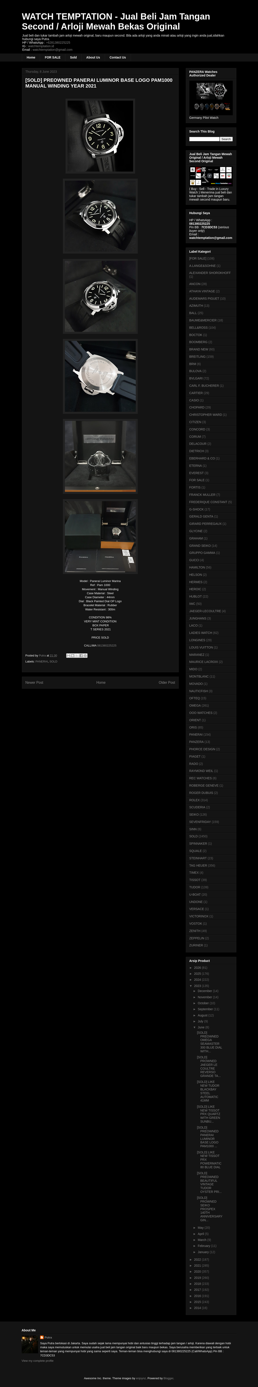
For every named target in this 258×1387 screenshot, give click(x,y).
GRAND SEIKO (200, 545)
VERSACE (196, 909)
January (204, 1252)
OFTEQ (194, 698)
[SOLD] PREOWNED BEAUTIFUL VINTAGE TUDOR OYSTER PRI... (209, 1182)
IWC (192, 604)
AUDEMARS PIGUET (204, 298)
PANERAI (41, 661)
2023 (198, 986)
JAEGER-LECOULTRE (205, 611)
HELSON (195, 574)
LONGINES (197, 640)
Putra (48, 1337)
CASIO (194, 400)
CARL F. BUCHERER (204, 385)
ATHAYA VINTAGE (202, 291)
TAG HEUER (198, 865)
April (201, 1234)
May (201, 1227)
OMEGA (195, 705)
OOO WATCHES (201, 713)
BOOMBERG (198, 342)
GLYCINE (196, 531)
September (206, 1009)
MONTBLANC (199, 676)
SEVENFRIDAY (200, 822)
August (203, 1015)
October (204, 1003)
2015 (198, 1302)
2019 (198, 1278)
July (201, 1021)
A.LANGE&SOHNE (202, 266)
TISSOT (195, 880)
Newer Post (34, 682)
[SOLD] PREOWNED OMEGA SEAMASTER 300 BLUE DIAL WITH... (209, 1042)
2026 (198, 967)
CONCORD (197, 429)
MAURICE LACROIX (203, 662)
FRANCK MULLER (202, 494)
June (201, 1027)
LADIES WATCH (200, 633)
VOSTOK (195, 923)
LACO (193, 625)
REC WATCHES (200, 778)
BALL (193, 313)
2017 (198, 1289)
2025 (198, 973)
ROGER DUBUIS (201, 793)
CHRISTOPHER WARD (205, 414)
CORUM (195, 436)
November (205, 997)
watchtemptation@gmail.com (52, 49)
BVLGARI (196, 378)
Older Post (167, 682)
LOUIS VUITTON (201, 647)
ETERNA (195, 465)
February (204, 1246)
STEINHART (198, 858)
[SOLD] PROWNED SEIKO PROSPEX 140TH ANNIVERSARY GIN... (209, 1209)
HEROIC (195, 589)
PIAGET (195, 756)
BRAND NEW (198, 349)
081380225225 (106, 645)
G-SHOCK (196, 509)
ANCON (195, 284)
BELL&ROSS (198, 327)
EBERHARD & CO (202, 458)
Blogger (168, 1378)
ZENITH (195, 931)
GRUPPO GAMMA (202, 553)
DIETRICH (196, 451)
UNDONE (196, 902)
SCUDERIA (197, 807)
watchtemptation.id (41, 46)
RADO (193, 764)
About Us (93, 57)
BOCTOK (195, 335)
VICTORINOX (199, 916)
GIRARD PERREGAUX (205, 523)
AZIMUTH (196, 305)
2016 (198, 1296)
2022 (198, 1259)
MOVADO (196, 684)
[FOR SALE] (197, 258)
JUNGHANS (197, 618)
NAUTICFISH (198, 691)
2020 (198, 1271)
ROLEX (194, 800)
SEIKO (194, 814)
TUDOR (194, 887)
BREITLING (197, 356)
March (202, 1240)
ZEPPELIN (196, 938)
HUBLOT (195, 596)
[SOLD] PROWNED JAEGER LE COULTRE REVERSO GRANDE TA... (209, 1066)
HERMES (196, 582)
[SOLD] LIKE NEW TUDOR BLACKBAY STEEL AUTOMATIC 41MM (208, 1091)
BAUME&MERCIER (203, 320)
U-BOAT (195, 894)
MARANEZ (196, 654)
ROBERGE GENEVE (204, 785)
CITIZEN (195, 422)
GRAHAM (196, 538)
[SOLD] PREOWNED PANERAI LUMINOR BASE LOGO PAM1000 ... (207, 1137)
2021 (198, 1265)
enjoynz (141, 1378)
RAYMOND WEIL (201, 771)
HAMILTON (197, 567)
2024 (198, 979)
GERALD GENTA (201, 516)
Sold (73, 57)
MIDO (193, 669)
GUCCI (194, 560)
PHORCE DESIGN (202, 749)
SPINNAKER (198, 843)
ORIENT (195, 720)
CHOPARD (197, 407)
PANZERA (196, 742)
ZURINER (196, 945)
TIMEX (194, 872)
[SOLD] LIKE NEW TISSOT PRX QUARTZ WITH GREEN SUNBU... (208, 1114)
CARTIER (196, 393)
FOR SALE (52, 57)
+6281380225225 (58, 42)
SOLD (53, 661)
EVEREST (196, 473)
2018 (198, 1283)
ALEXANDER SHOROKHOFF (210, 273)
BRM (192, 364)
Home (31, 57)
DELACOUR (198, 443)
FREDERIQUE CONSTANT (208, 502)
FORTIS (195, 487)
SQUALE (195, 851)
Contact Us (118, 57)
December (205, 991)
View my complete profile (38, 1360)
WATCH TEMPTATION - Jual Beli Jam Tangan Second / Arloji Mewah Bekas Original (116, 21)
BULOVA (195, 371)
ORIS (193, 727)
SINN (193, 829)
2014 (198, 1308)
